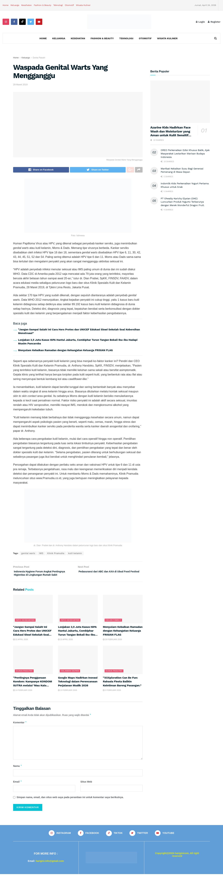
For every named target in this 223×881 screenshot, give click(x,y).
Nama (17, 772)
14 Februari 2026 (22, 697)
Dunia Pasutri (39, 57)
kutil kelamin (75, 554)
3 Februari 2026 (112, 697)
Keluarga (15, 5)
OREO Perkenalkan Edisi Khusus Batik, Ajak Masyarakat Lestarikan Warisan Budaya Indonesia (185, 153)
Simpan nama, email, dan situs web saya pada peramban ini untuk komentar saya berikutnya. (70, 803)
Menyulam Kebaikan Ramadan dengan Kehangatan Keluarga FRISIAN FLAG (65, 351)
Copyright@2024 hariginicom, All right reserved (177, 861)
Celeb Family (113, 627)
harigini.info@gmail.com (50, 867)
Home (5, 5)
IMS (41, 554)
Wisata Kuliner (83, 5)
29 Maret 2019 (20, 84)
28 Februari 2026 (112, 646)
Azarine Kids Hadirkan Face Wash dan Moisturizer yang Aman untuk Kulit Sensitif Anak (170, 133)
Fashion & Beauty (42, 5)
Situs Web (86, 788)
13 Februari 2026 (67, 697)
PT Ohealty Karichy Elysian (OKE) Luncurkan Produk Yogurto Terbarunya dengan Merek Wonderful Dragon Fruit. (183, 202)
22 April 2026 (20, 646)
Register (214, 21)
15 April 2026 (65, 646)
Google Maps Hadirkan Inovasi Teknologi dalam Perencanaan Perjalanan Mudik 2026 (78, 688)
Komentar (20, 729)
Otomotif (69, 5)
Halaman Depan (70, 677)
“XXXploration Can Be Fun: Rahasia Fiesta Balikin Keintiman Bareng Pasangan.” (122, 688)
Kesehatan (26, 5)
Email (17, 788)
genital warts (28, 554)
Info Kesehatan (25, 627)
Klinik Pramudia (55, 554)
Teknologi (58, 5)
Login (200, 21)
